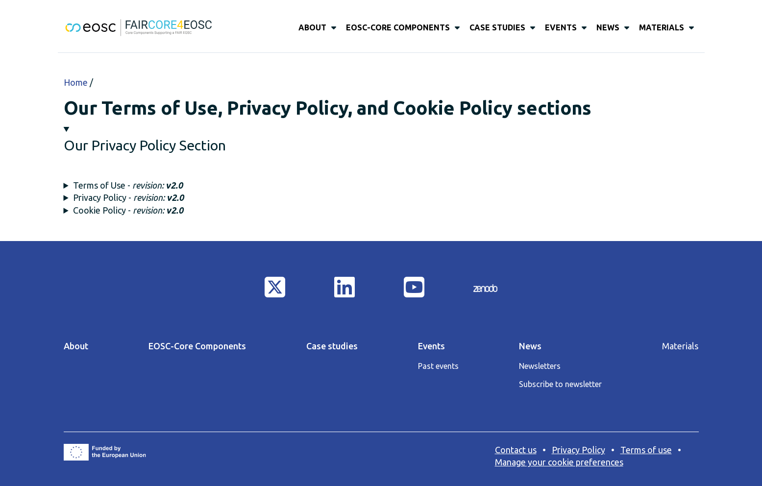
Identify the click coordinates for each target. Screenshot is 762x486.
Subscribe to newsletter (560, 384)
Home (76, 82)
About (312, 27)
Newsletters (540, 366)
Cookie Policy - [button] (128, 210)
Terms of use (646, 450)
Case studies (497, 27)
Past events (438, 366)
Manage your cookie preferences (559, 462)
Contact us (516, 450)
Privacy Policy (578, 450)
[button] (381, 139)
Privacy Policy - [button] (128, 197)
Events (561, 27)
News (607, 27)
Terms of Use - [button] (128, 185)
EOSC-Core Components (398, 27)
